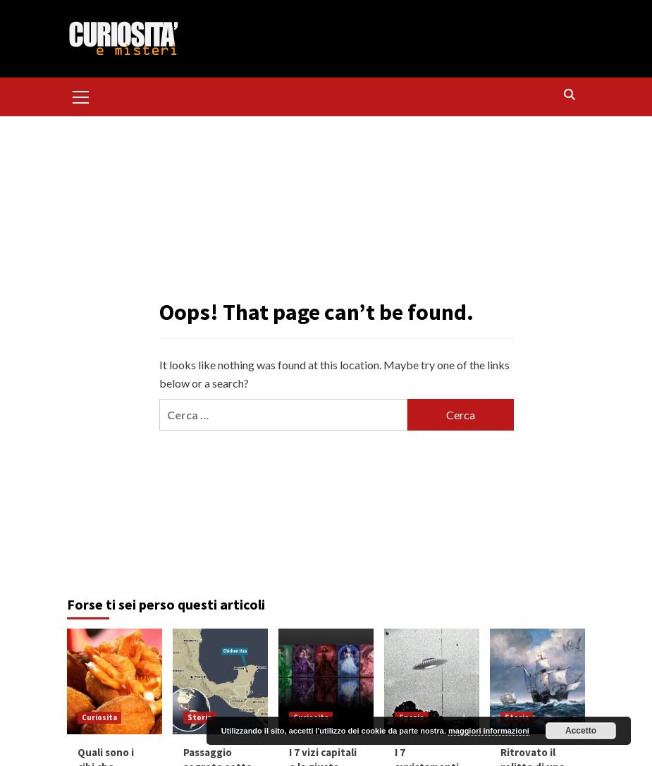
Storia (199, 717)
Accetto (580, 731)
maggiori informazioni (488, 731)
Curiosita (99, 717)
